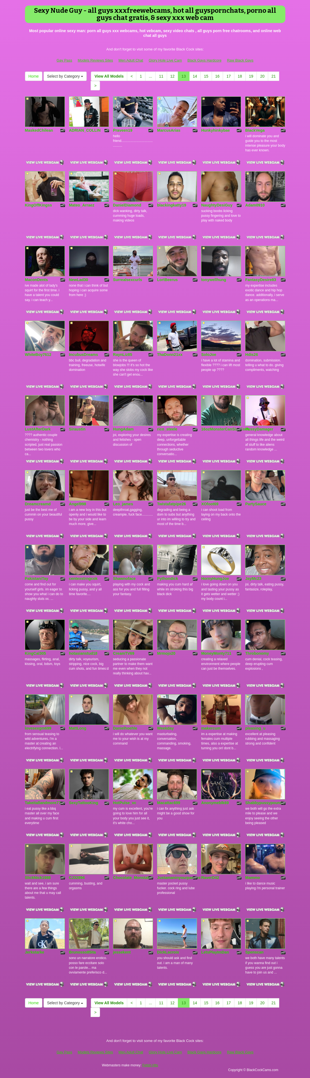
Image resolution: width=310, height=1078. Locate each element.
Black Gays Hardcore (205, 60)
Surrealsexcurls (127, 279)
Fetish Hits (150, 1065)
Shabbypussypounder (265, 803)
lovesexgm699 (38, 728)
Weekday (165, 728)
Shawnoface (124, 578)
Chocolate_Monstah (131, 877)
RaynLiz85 (122, 354)
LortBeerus (167, 279)
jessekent (122, 952)
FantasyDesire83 (260, 279)
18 (240, 76)
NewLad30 (78, 279)
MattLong (77, 728)
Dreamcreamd (38, 504)
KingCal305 (35, 653)
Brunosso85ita (82, 952)
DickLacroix (168, 952)
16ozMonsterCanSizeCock (225, 429)
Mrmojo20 (166, 653)
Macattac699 (168, 803)
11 (161, 76)
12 (172, 76)
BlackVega (255, 130)
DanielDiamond (127, 205)
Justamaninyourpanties (179, 877)
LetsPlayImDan (215, 952)
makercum (211, 728)
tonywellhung (213, 279)
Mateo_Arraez (81, 205)
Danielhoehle (125, 728)
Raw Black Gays (240, 60)
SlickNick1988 (38, 877)
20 (262, 76)
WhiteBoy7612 (38, 354)
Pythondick (167, 578)
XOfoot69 (209, 504)
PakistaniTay (36, 578)
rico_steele (167, 429)
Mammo (252, 877)
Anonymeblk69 (215, 803)
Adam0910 (255, 205)
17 (228, 76)
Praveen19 (122, 130)
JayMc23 (253, 578)
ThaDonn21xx (170, 354)
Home (34, 76)
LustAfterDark (38, 429)
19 (251, 76)
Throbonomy (257, 653)
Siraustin (77, 429)
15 (206, 76)
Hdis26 (251, 354)
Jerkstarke (34, 952)
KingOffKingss (38, 205)
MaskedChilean (39, 130)
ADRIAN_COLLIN (85, 130)
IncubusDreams (83, 354)
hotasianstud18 (83, 653)
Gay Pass (64, 60)
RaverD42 (210, 877)
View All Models (109, 76)
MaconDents (36, 279)
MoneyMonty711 (216, 653)
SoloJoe (208, 354)
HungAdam (123, 429)
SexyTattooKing (83, 803)
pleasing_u (255, 728)
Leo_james (123, 504)
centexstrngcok (83, 578)
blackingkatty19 (171, 205)
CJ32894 (77, 877)
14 (195, 76)
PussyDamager (259, 429)
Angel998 (77, 504)
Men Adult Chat (131, 60)
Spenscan (254, 952)
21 (273, 76)
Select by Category (65, 76)
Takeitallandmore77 (43, 803)
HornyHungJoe (215, 578)
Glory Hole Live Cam (165, 60)
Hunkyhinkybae (215, 130)
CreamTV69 (123, 653)
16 (217, 76)
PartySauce (255, 504)
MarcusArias (168, 130)
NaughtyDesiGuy (216, 205)
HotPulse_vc (124, 803)
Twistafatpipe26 (171, 504)
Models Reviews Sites (95, 60)
